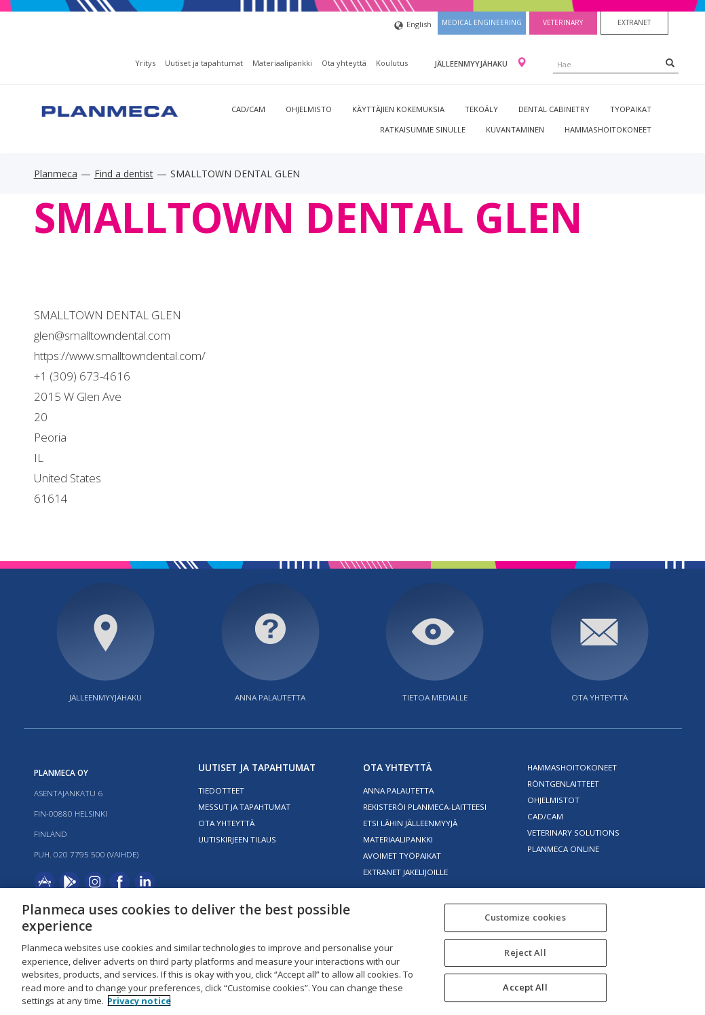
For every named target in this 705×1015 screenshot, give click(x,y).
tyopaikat (630, 109)
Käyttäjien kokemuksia (398, 109)
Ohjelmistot (553, 800)
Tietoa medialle (435, 697)
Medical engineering (482, 22)
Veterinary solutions (573, 832)
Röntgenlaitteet (563, 784)
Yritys (145, 63)
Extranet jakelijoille (405, 872)
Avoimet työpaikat (402, 856)
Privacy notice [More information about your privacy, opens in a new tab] (139, 1001)
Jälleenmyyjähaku (472, 63)
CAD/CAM (248, 109)
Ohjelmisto (309, 109)
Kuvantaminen (515, 129)
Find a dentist (123, 173)
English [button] (413, 25)
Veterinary (563, 22)
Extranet (634, 22)
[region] (352, 951)
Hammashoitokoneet (608, 129)
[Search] (670, 62)
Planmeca (55, 173)
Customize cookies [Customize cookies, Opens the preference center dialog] (524, 917)
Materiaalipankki (282, 63)
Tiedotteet (221, 790)
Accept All (525, 988)
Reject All (525, 952)
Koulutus (392, 63)
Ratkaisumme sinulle (422, 129)
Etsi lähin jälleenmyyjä (410, 823)
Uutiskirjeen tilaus (237, 839)
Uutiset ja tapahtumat (204, 63)
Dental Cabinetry (554, 109)
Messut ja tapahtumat (244, 807)
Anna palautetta (270, 697)
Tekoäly (481, 109)
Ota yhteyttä (344, 63)
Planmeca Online (563, 849)
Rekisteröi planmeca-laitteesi (425, 807)
